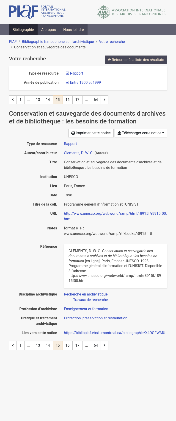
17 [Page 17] (77, 100)
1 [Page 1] (20, 100)
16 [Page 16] (68, 100)
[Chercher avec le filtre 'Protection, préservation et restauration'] (95, 318)
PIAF (13, 41)
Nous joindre (73, 30)
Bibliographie (23, 30)
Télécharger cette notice (139, 133)
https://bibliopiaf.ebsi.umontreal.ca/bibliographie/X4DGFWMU (114, 333)
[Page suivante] (104, 99)
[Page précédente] (13, 99)
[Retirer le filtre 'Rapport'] (76, 73)
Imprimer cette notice (91, 133)
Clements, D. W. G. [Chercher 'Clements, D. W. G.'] (79, 153)
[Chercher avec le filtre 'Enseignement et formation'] (86, 309)
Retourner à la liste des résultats (136, 60)
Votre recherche (112, 41)
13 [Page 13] (38, 100)
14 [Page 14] (48, 100)
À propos (48, 30)
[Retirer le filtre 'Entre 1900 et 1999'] (85, 82)
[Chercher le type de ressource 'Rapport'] (70, 144)
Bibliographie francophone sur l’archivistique (58, 41)
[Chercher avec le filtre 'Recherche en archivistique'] (86, 294)
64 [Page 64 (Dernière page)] (96, 100)
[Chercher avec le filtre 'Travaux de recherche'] (90, 300)
